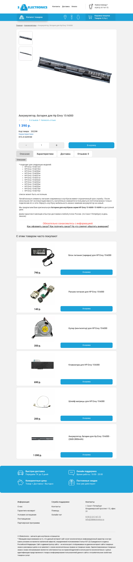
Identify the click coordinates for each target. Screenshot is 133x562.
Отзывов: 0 (83, 154)
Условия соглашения (27, 515)
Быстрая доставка (35, 471)
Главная (19, 25)
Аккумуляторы (30, 25)
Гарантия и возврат (26, 511)
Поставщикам (24, 519)
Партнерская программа (29, 523)
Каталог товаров (31, 17)
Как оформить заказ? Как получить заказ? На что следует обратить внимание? (68, 226)
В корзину (91, 145)
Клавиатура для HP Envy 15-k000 (84, 365)
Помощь (55, 511)
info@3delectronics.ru (95, 519)
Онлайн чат (57, 515)
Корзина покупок (102, 16)
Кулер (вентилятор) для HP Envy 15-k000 (88, 328)
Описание (25, 154)
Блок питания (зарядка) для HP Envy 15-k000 (90, 255)
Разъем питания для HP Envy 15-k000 (86, 292)
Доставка (65, 6)
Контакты (56, 6)
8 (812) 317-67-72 (93, 517)
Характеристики (26, 134)
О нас (20, 506)
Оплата (74, 6)
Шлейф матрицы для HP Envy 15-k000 (86, 401)
